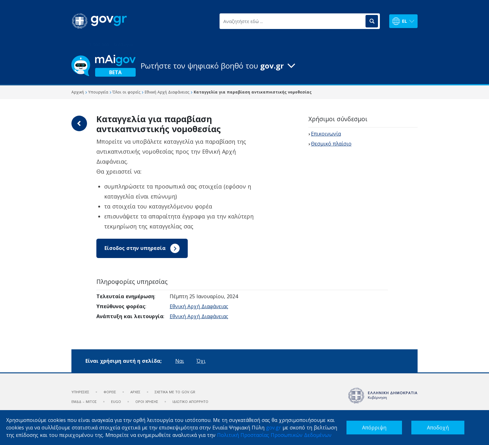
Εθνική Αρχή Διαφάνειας (199, 306)
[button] (244, 66)
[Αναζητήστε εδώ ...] (292, 21)
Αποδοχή (438, 427)
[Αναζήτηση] (372, 21)
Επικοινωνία (326, 133)
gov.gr (273, 427)
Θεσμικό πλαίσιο (331, 143)
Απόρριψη (374, 427)
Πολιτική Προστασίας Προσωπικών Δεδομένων (274, 435)
